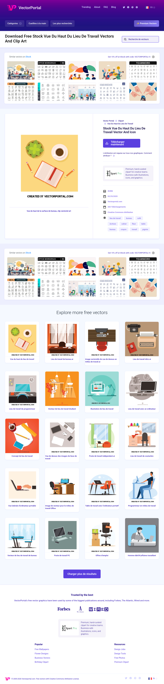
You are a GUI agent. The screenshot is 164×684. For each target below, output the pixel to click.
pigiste (145, 229)
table (143, 224)
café (139, 218)
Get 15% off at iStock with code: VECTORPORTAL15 (129, 57)
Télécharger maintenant (115, 143)
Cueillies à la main (37, 23)
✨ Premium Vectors (147, 23)
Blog (113, 7)
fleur (134, 224)
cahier (124, 224)
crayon (123, 229)
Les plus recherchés (62, 23)
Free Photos (119, 658)
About (97, 7)
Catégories (14, 23)
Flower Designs (41, 653)
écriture (113, 224)
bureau (129, 218)
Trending (86, 7)
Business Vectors (42, 658)
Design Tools (120, 653)
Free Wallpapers (42, 649)
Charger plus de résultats (82, 573)
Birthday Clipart (42, 662)
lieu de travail (115, 218)
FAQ (106, 7)
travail (134, 229)
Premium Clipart (121, 662)
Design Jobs (119, 649)
